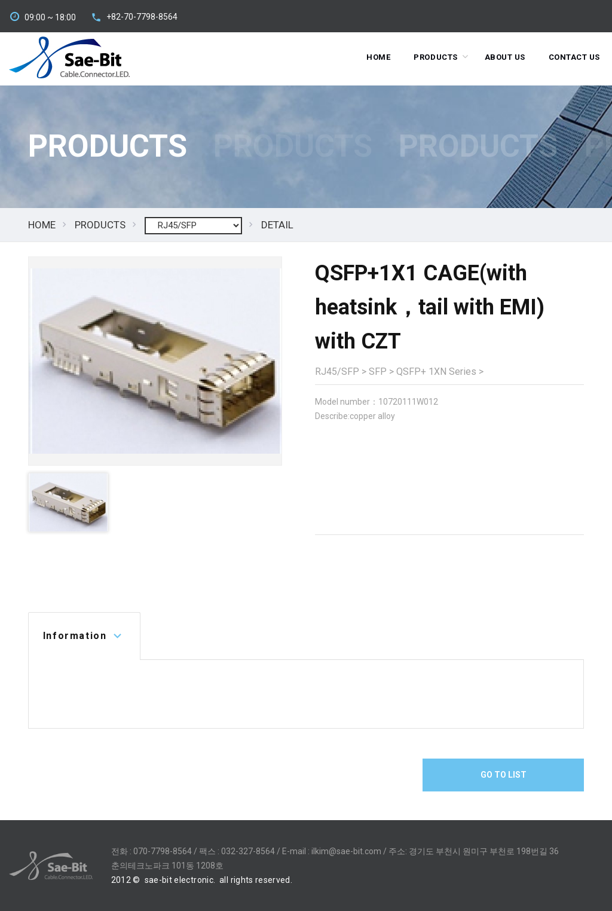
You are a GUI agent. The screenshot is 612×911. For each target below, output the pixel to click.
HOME (42, 225)
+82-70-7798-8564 (142, 17)
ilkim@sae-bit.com (346, 851)
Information (75, 635)
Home (378, 57)
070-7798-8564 (162, 851)
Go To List (504, 774)
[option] (155, 361)
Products (435, 57)
